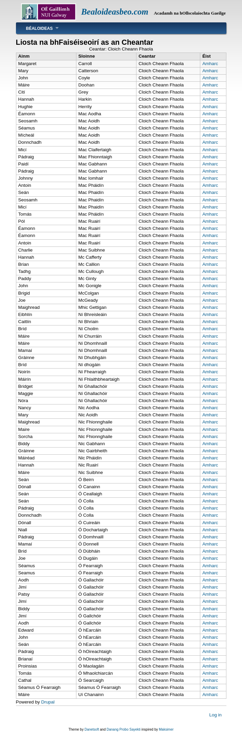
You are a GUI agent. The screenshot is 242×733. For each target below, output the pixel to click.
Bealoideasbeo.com (114, 11)
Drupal (48, 702)
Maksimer (166, 729)
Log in (215, 714)
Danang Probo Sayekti (124, 729)
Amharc (210, 63)
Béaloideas (39, 28)
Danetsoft (92, 729)
